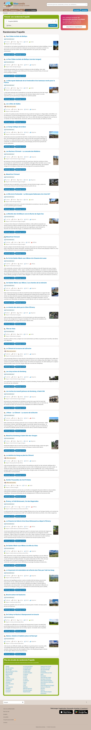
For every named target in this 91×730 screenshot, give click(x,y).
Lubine (24, 683)
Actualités (5, 717)
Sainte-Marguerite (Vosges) (47, 685)
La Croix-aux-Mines (28, 666)
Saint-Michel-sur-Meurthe (47, 682)
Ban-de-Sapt (9, 669)
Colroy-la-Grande (10, 679)
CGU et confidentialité (8, 709)
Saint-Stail (43, 683)
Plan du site (6, 711)
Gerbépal (8, 688)
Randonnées (14, 10)
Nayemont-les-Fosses (46, 666)
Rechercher (53, 25)
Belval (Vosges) (9, 672)
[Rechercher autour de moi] (55, 21)
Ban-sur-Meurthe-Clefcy (11, 671)
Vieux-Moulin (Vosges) (46, 691)
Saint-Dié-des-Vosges (46, 677)
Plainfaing (43, 671)
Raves (42, 674)
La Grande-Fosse (27, 668)
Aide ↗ (22, 10)
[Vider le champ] (52, 21)
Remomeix (43, 676)
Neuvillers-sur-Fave (45, 668)
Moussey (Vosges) (27, 690)
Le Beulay (25, 674)
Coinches (8, 677)
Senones (43, 688)
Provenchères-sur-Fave (46, 672)
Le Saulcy (25, 679)
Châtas (7, 676)
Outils (6, 10)
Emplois (5, 714)
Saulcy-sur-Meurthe (45, 687)
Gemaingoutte (9, 687)
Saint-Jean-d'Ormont (46, 679)
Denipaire (8, 682)
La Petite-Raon (26, 671)
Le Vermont (26, 680)
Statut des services (40, 727)
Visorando (5, 13)
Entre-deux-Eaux (10, 683)
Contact (5, 722)
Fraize (7, 685)
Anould (7, 666)
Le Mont (25, 676)
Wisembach (43, 693)
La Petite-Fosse (26, 669)
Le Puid (25, 677)
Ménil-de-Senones (27, 688)
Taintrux (43, 690)
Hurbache (8, 691)
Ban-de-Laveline (10, 668)
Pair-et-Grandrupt (45, 669)
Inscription (77, 10)
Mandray (25, 687)
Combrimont (9, 680)
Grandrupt (8, 690)
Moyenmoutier (26, 691)
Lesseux (25, 682)
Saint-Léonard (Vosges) (46, 680)
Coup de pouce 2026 (9, 720)
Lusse (24, 685)
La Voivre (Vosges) (27, 672)
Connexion (84, 10)
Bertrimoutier (9, 674)
